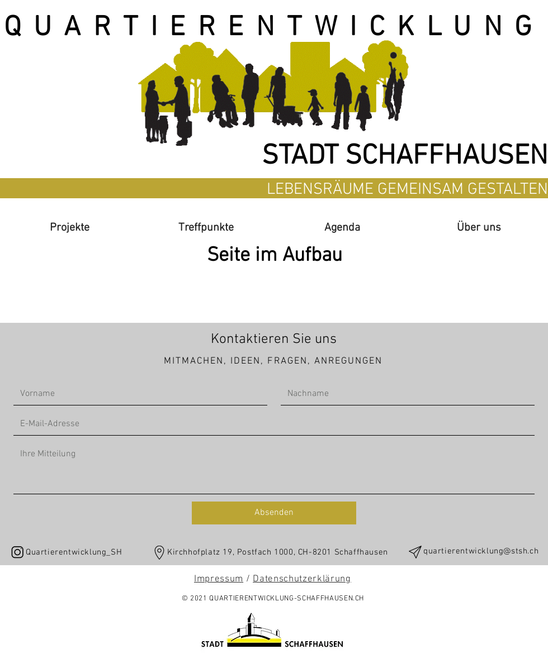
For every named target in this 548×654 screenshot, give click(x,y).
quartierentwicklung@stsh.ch (480, 551)
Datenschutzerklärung (302, 579)
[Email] (270, 424)
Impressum (218, 579)
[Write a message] (274, 468)
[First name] (137, 394)
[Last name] (404, 394)
